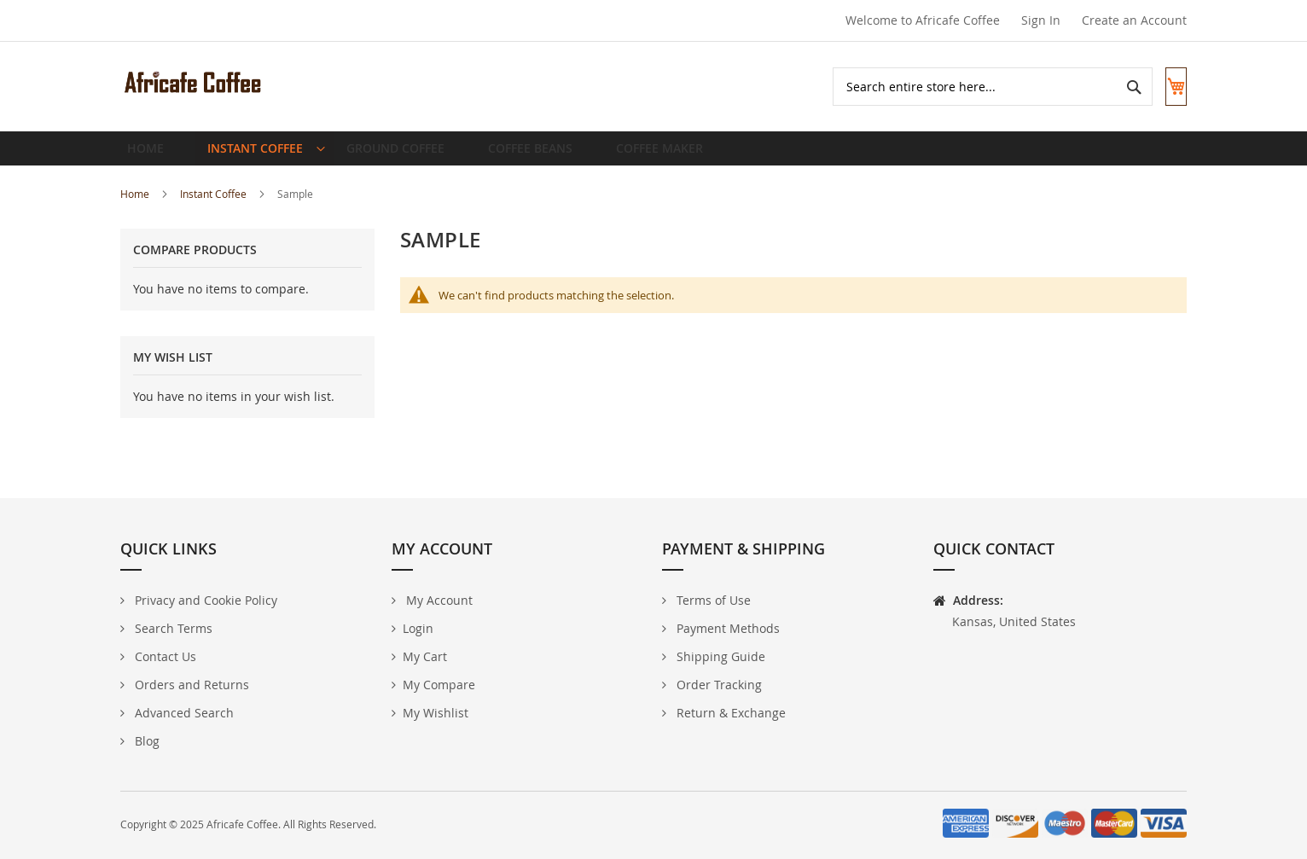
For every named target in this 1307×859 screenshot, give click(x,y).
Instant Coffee (214, 207)
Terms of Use (712, 600)
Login (418, 628)
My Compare (439, 684)
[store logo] (192, 81)
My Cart (425, 656)
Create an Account (1134, 20)
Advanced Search (182, 713)
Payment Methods (726, 628)
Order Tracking (717, 684)
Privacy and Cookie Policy (204, 600)
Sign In (1040, 20)
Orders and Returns (190, 684)
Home (136, 207)
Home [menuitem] (150, 155)
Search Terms (171, 628)
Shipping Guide (719, 656)
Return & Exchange (729, 713)
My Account (438, 600)
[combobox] (976, 86)
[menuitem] (258, 155)
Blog (145, 741)
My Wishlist (435, 713)
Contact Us (163, 656)
